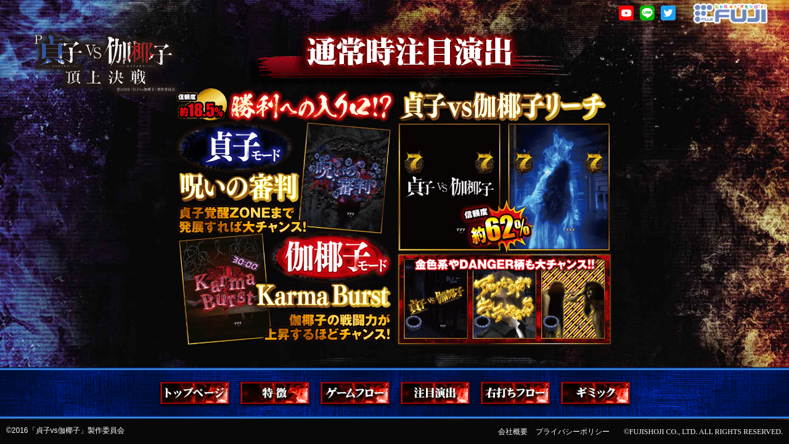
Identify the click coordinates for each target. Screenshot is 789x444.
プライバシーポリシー (573, 431)
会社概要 (513, 431)
